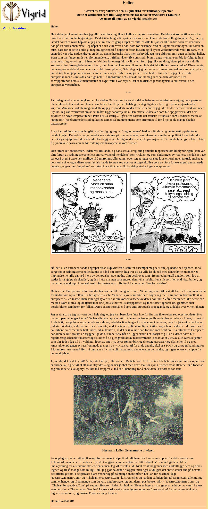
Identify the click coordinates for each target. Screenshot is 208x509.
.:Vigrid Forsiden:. (14, 28)
